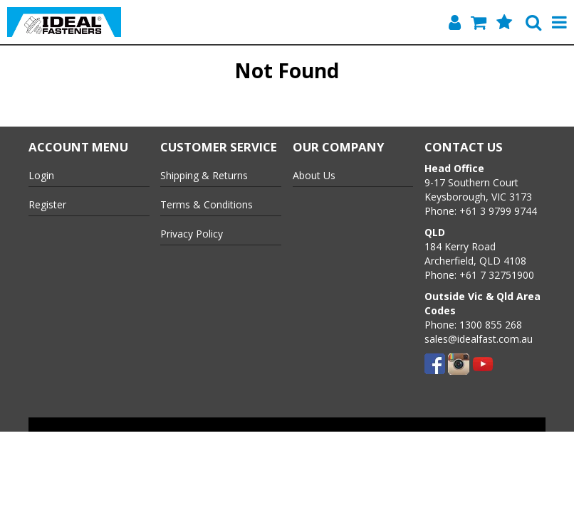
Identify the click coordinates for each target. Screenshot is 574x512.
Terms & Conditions (206, 204)
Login (41, 175)
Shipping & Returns (204, 175)
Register (47, 204)
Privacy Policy (191, 233)
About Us (314, 175)
